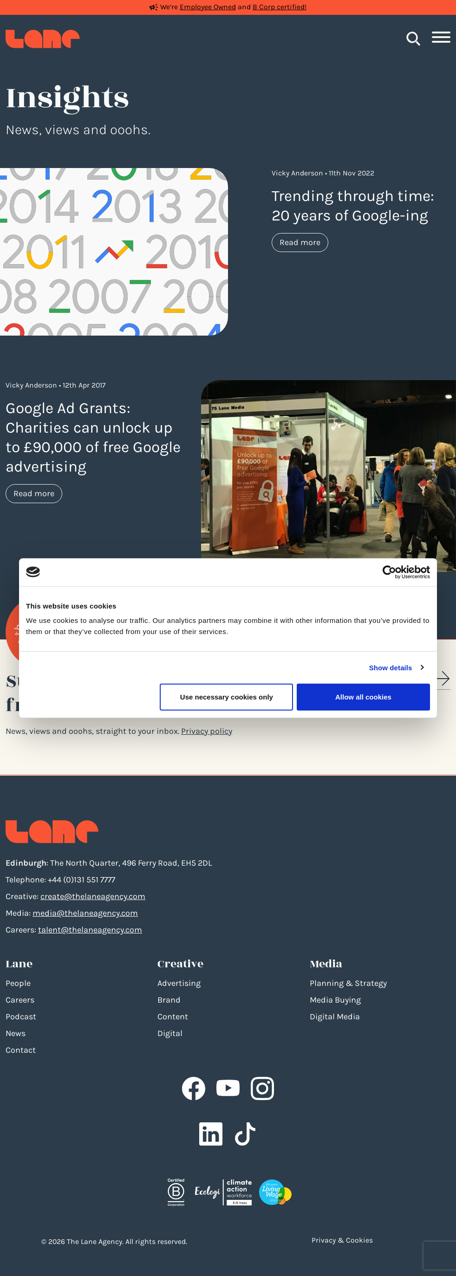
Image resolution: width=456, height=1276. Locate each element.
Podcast (21, 1016)
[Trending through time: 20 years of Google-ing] (114, 251)
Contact (21, 1050)
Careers (20, 1000)
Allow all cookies (363, 697)
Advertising (179, 983)
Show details (390, 667)
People (18, 983)
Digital (169, 1033)
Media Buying (335, 1000)
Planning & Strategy (348, 983)
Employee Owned (208, 7)
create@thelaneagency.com (92, 896)
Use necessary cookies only (226, 697)
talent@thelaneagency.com (90, 930)
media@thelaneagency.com (85, 913)
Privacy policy (206, 731)
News (16, 1033)
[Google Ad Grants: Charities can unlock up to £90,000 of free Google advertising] (328, 475)
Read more (304, 241)
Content (172, 1016)
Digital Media (335, 1016)
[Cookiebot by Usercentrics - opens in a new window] (389, 572)
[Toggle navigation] (441, 39)
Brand (169, 1000)
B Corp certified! (279, 7)
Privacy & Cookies (342, 1240)
